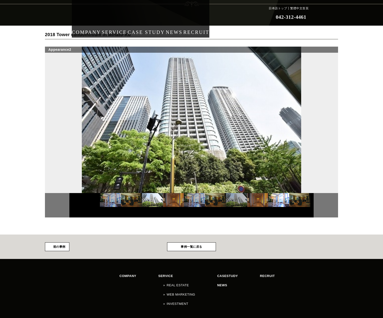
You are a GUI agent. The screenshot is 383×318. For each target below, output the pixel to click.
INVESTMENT (153, 287)
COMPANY (87, 17)
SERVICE (118, 17)
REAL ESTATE (153, 278)
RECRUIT (210, 17)
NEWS (183, 17)
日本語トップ (278, 8)
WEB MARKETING (156, 283)
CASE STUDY (152, 17)
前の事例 (59, 246)
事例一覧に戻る (191, 246)
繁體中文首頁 (299, 8)
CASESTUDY (188, 274)
